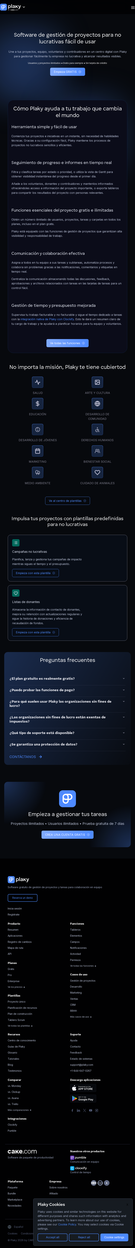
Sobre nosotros (58, 1187)
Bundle (12, 1193)
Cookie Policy (67, 1224)
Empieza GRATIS (67, 72)
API (9, 953)
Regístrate (14, 914)
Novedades (14, 1205)
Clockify (12, 1124)
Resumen (13, 929)
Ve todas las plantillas (20, 1025)
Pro (10, 974)
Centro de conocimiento (22, 1040)
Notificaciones (78, 947)
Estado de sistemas (81, 1058)
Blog (10, 1064)
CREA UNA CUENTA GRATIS (67, 834)
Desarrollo (76, 986)
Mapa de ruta (15, 947)
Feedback (76, 1052)
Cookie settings (114, 1237)
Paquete (13, 1187)
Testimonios (15, 1070)
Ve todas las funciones (67, 343)
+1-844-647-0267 (80, 1070)
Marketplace (15, 1199)
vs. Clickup (14, 1091)
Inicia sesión (15, 908)
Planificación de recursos (22, 1007)
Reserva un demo (22, 897)
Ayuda (73, 1040)
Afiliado (53, 1193)
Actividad (75, 953)
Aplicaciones (15, 935)
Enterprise (14, 981)
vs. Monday (14, 1085)
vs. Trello (13, 1104)
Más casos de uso (81, 1016)
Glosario (12, 1052)
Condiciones (28, 1233)
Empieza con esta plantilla (35, 573)
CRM (73, 1004)
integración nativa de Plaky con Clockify (47, 319)
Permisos (75, 959)
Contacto (75, 1046)
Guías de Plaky (16, 1046)
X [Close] (127, 1204)
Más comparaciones (19, 1110)
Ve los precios (16, 987)
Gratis (11, 968)
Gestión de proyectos (82, 980)
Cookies (12, 1233)
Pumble (12, 1130)
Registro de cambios (20, 941)
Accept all (52, 1237)
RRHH (73, 1010)
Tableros (75, 929)
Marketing (76, 992)
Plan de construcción (20, 1013)
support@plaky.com (81, 1064)
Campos (75, 941)
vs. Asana (13, 1098)
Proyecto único (16, 1001)
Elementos (76, 935)
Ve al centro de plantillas (67, 501)
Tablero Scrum (16, 1019)
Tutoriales (13, 1058)
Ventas (74, 998)
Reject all (84, 1237)
